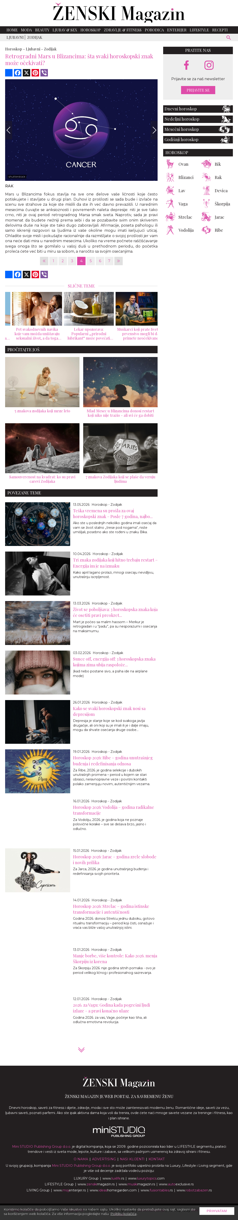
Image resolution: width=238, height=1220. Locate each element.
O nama (81, 1159)
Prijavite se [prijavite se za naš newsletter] (198, 90)
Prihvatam (217, 1211)
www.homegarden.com (113, 1190)
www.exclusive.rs (176, 1184)
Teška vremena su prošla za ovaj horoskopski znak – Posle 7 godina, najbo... (113, 513)
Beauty (42, 29)
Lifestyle (199, 29)
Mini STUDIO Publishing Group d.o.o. (41, 1146)
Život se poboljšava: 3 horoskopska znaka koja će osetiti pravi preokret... (115, 612)
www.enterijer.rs (69, 1190)
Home (12, 29)
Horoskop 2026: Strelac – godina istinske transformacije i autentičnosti (111, 909)
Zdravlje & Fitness (123, 29)
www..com (146, 1178)
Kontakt (157, 1159)
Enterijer (176, 29)
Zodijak (34, 37)
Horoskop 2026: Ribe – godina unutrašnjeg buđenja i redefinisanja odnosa (113, 760)
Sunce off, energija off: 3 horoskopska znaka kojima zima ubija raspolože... (114, 662)
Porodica (154, 29)
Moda (26, 29)
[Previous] (8, 130)
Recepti (220, 29)
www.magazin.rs (96, 1184)
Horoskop (90, 29)
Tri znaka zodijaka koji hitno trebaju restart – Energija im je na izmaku (115, 563)
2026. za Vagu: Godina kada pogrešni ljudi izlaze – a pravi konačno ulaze (111, 1008)
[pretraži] (229, 38)
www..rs (113, 1178)
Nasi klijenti (132, 1159)
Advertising (104, 1159)
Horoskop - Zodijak (107, 505)
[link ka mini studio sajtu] (119, 1136)
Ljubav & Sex (65, 29)
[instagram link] (209, 65)
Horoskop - (15, 48)
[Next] (154, 130)
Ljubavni (15, 37)
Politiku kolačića (123, 1214)
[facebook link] (186, 65)
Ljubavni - (34, 48)
